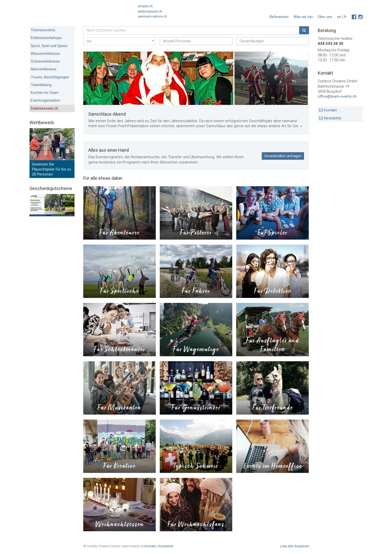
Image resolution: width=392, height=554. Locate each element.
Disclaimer (165, 546)
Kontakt (330, 110)
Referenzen (279, 17)
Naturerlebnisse (43, 69)
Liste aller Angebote (294, 546)
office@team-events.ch (337, 96)
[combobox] (119, 41)
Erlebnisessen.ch (44, 108)
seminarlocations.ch (152, 16)
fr (345, 17)
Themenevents (43, 30)
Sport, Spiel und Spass (49, 46)
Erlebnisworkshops (46, 38)
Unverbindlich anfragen (283, 156)
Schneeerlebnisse (45, 61)
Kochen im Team (44, 92)
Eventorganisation (45, 100)
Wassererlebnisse (45, 53)
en (339, 17)
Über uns (325, 17)
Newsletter (333, 118)
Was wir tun (303, 17)
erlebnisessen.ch (150, 11)
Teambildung (41, 85)
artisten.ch (145, 6)
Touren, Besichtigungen (50, 77)
